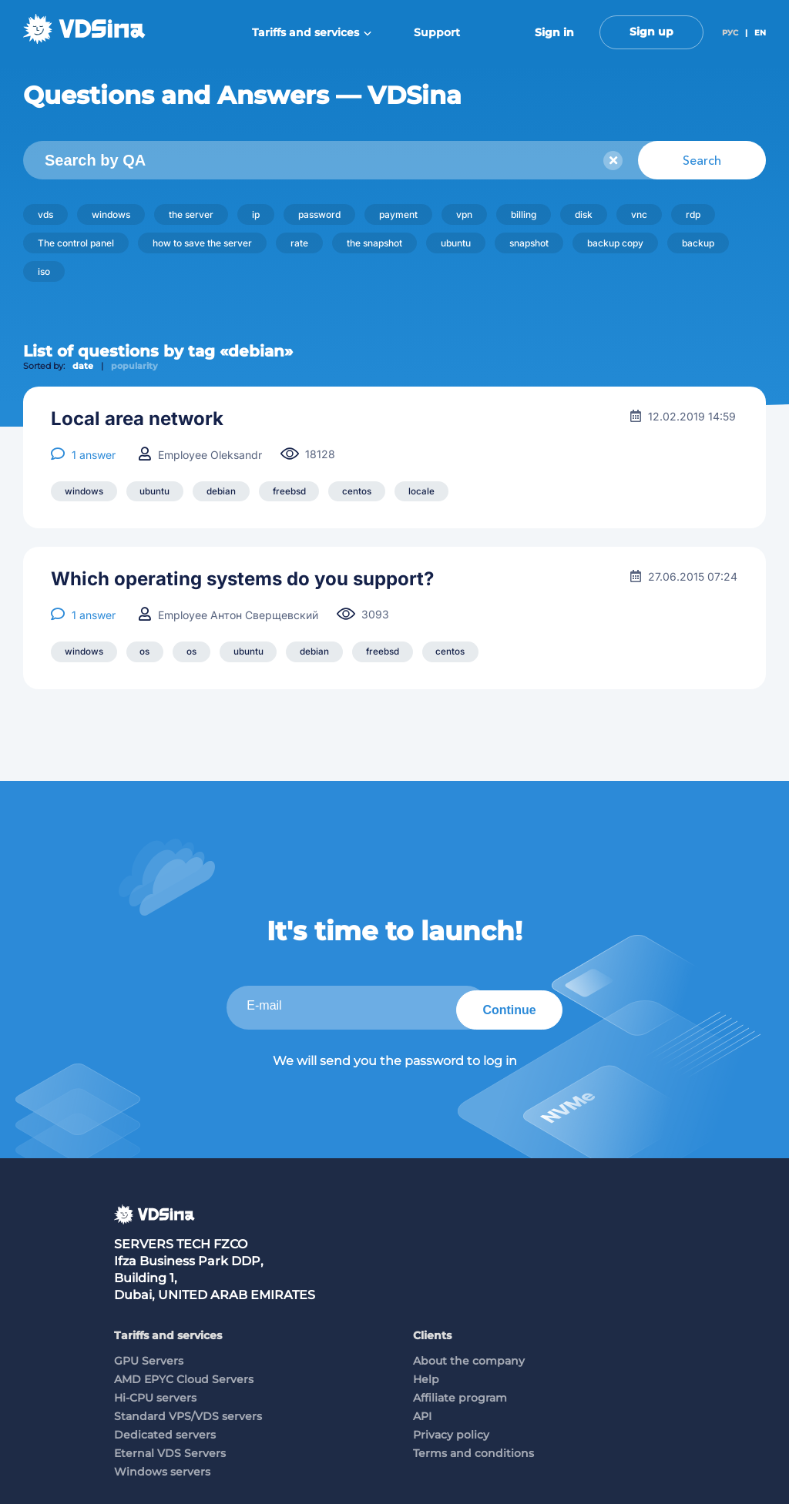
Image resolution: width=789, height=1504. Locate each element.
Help (426, 1376)
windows (111, 214)
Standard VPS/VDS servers (188, 1413)
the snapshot (374, 243)
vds (45, 214)
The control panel (76, 243)
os (148, 652)
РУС (730, 33)
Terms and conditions (473, 1450)
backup (698, 243)
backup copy (615, 243)
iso (44, 271)
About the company (469, 1358)
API (422, 1413)
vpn (464, 214)
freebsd (296, 491)
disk (584, 214)
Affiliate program (460, 1395)
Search (702, 160)
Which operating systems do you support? (242, 580)
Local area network (137, 419)
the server (191, 214)
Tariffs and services (311, 32)
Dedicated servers (165, 1432)
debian (225, 491)
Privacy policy (451, 1432)
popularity (134, 365)
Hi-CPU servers (155, 1395)
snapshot (529, 243)
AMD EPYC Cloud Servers (183, 1376)
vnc (639, 214)
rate (299, 243)
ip (256, 214)
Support (437, 32)
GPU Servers (148, 1358)
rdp (693, 214)
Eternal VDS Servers (170, 1450)
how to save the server (202, 243)
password (319, 214)
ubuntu (456, 243)
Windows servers (162, 1469)
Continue (504, 1006)
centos (366, 491)
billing (523, 214)
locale (432, 491)
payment (398, 214)
